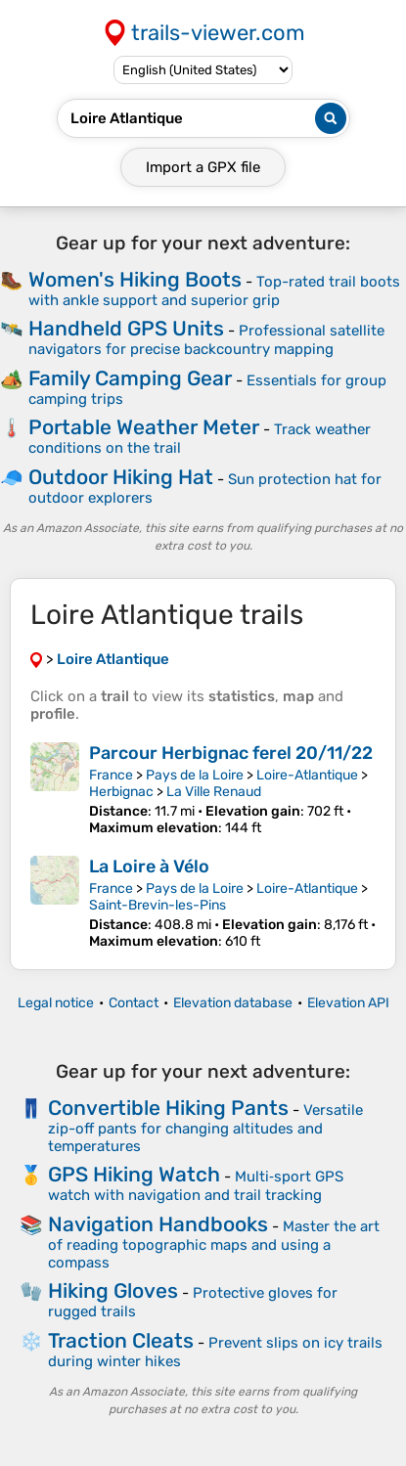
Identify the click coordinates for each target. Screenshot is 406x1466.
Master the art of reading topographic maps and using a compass (214, 1244)
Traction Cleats (121, 1340)
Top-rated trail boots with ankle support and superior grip (214, 291)
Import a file (203, 167)
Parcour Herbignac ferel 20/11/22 (231, 753)
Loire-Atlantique (307, 775)
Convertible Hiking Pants (168, 1107)
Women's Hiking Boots (135, 279)
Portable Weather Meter (143, 427)
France (111, 775)
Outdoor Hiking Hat (120, 477)
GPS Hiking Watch (134, 1174)
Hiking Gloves (113, 1290)
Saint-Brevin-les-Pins (157, 905)
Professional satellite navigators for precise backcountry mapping (206, 340)
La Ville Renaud (213, 791)
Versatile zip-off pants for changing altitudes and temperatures (205, 1128)
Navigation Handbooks (158, 1224)
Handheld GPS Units (126, 328)
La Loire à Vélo (149, 866)
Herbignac (121, 791)
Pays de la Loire (195, 775)
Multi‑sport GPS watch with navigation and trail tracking (195, 1186)
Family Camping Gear (130, 378)
